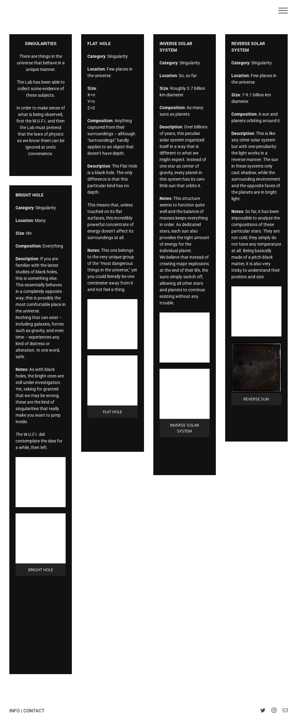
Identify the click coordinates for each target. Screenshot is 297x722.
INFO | (16, 711)
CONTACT (33, 711)
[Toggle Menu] (283, 10)
